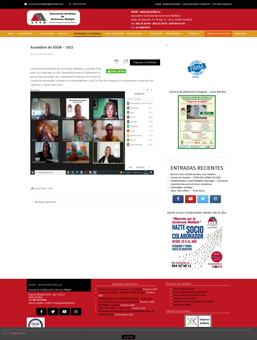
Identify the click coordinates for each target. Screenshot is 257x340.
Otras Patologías (114, 33)
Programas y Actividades (87, 33)
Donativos (195, 33)
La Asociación (26, 33)
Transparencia (175, 33)
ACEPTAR (128, 337)
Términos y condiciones (185, 298)
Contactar (239, 33)
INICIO (11, 33)
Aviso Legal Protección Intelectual (190, 292)
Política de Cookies (18, 333)
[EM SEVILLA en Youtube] (190, 199)
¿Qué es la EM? (46, 33)
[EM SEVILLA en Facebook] (178, 199)
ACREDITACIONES (172, 4)
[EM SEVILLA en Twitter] (202, 199)
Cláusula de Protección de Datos (189, 295)
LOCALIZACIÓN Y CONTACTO (196, 4)
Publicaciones (136, 33)
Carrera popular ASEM (218, 33)
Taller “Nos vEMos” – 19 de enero (187, 190)
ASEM (158, 4)
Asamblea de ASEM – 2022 (51, 47)
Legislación (156, 33)
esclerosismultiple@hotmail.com (43, 4)
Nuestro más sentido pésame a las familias (193, 174)
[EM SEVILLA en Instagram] (215, 199)
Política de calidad (182, 304)
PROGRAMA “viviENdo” (181, 187)
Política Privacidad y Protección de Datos (193, 301)
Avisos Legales (36, 303)
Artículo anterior (44, 202)
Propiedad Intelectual (63, 303)
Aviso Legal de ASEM (183, 289)
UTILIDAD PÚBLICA (222, 4)
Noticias (64, 33)
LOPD (49, 303)
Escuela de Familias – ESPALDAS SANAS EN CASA (195, 177)
